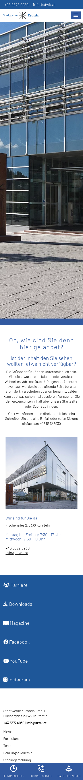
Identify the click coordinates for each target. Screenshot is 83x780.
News (7, 731)
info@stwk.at (44, 4)
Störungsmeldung (17, 760)
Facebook (16, 642)
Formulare (11, 738)
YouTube (15, 661)
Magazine (16, 623)
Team (7, 745)
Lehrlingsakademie (17, 753)
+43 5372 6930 (16, 4)
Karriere (15, 585)
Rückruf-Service (41, 771)
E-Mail (45, 418)
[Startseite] (23, 15)
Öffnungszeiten (13, 771)
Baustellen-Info (69, 771)
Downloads (17, 604)
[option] (41, 169)
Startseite (69, 401)
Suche (37, 406)
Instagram (16, 679)
